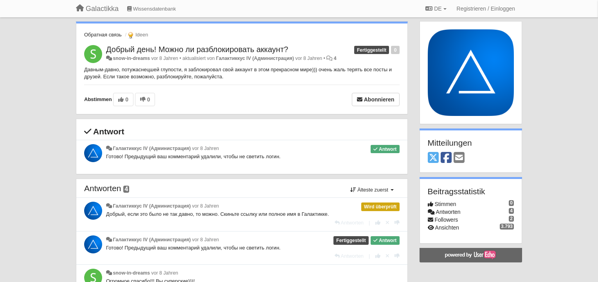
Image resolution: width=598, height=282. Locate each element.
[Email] (459, 158)
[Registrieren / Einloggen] (486, 8)
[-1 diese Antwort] (397, 223)
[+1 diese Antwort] (377, 223)
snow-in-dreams (131, 58)
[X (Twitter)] (433, 158)
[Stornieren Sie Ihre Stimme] (387, 223)
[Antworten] (349, 223)
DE (435, 8)
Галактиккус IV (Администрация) (255, 58)
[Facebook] (446, 158)
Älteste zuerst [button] (372, 190)
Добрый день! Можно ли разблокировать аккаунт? (197, 49)
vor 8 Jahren (205, 148)
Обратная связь (103, 35)
